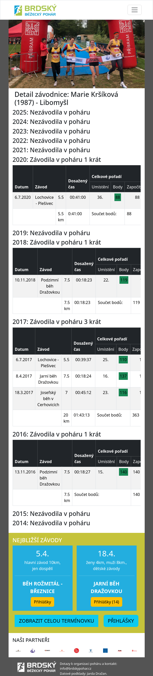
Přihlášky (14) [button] (106, 602)
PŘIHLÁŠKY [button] (121, 620)
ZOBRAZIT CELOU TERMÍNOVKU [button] (56, 620)
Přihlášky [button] (42, 602)
